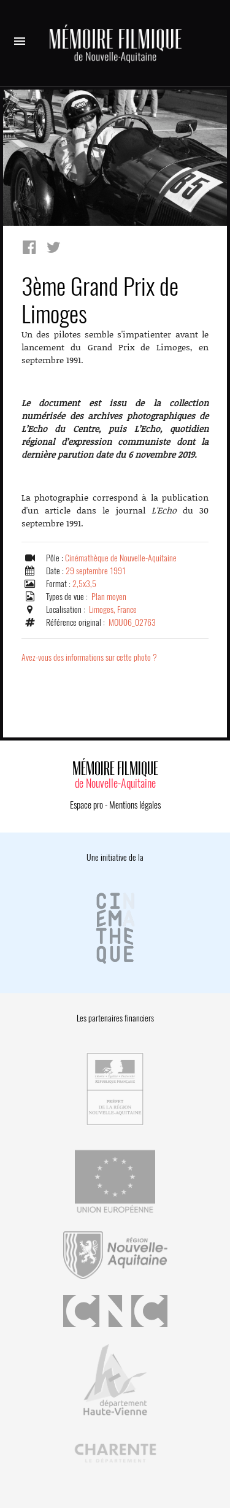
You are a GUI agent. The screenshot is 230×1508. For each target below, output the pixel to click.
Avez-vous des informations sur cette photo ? (89, 657)
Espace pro (86, 805)
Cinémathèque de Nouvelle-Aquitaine (121, 558)
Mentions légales (135, 805)
